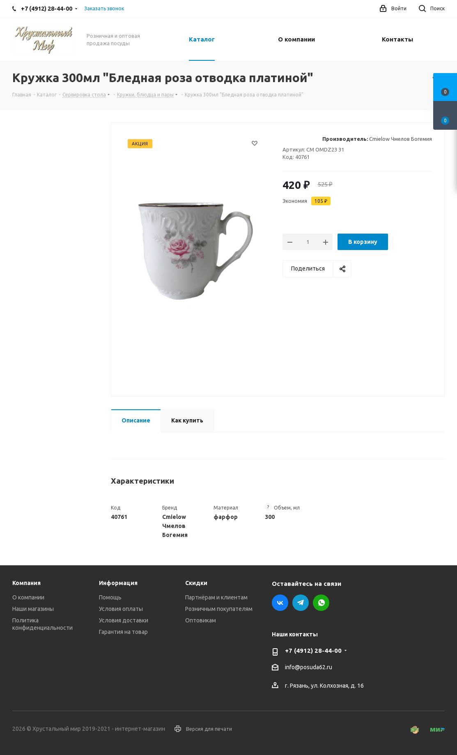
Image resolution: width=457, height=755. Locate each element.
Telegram (300, 602)
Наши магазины (33, 609)
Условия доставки (123, 620)
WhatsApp (321, 602)
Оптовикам (200, 620)
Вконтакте (280, 602)
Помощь (110, 597)
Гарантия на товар (123, 632)
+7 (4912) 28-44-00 (313, 650)
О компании (28, 597)
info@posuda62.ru (308, 667)
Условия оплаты (121, 609)
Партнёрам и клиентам (216, 597)
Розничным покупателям (219, 609)
